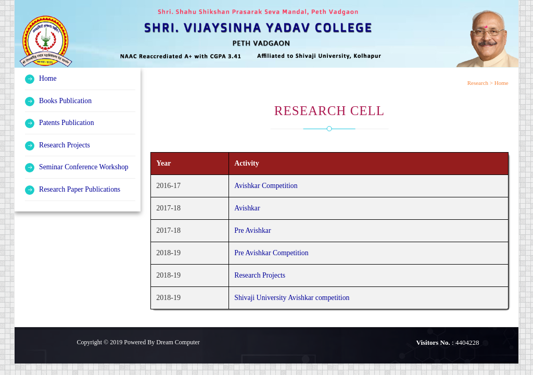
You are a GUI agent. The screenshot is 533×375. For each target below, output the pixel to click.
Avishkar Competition (265, 186)
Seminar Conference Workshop (84, 166)
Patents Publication (67, 122)
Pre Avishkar (252, 230)
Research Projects (65, 144)
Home (48, 78)
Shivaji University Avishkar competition (292, 298)
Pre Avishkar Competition (271, 253)
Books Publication (66, 100)
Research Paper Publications (80, 188)
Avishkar (246, 208)
